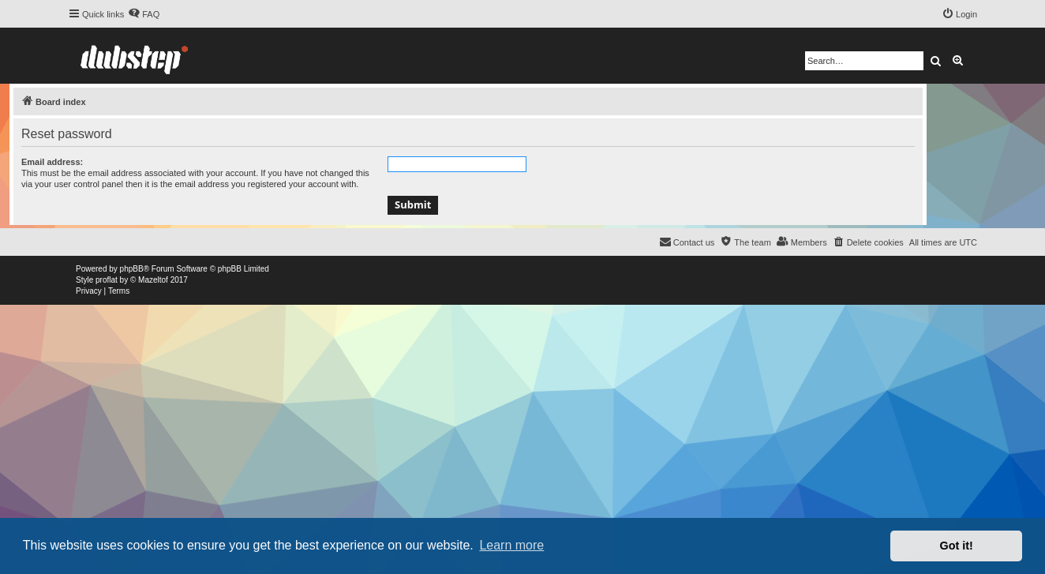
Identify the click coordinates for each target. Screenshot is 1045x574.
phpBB (132, 268)
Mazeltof (153, 280)
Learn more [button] (511, 545)
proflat (107, 280)
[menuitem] (143, 14)
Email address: (52, 162)
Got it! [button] (956, 545)
